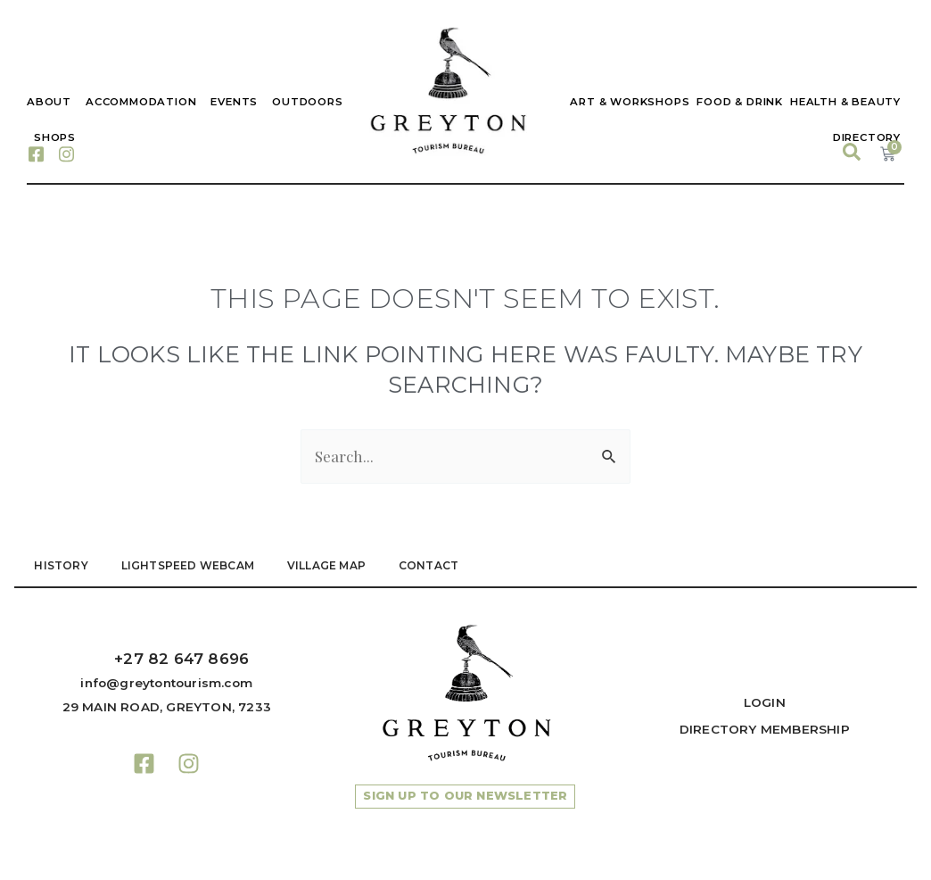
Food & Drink (739, 101)
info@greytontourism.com (166, 683)
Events (234, 101)
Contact (438, 566)
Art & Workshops (629, 101)
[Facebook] (35, 153)
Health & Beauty (845, 101)
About (49, 101)
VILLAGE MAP (333, 566)
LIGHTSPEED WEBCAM (191, 566)
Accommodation (141, 101)
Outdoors (307, 101)
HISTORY (62, 566)
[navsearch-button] (853, 153)
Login (765, 702)
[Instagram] (66, 153)
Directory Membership (765, 729)
